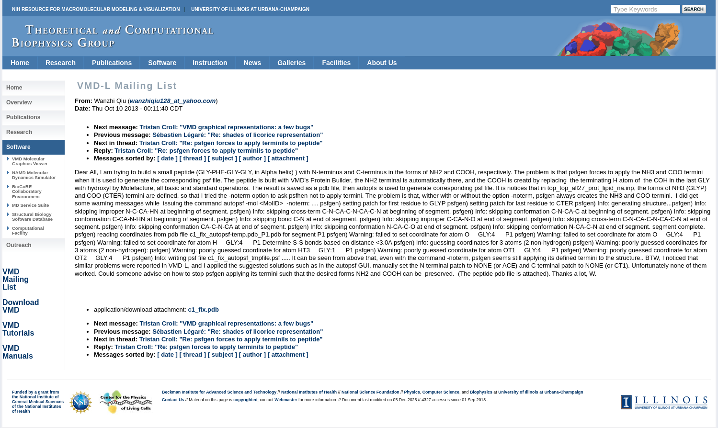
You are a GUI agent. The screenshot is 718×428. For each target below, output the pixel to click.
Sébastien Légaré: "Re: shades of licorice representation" (237, 134)
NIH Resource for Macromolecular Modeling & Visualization (96, 9)
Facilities (336, 63)
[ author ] (252, 158)
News (253, 63)
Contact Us (173, 399)
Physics (412, 392)
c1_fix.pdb (203, 309)
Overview (19, 102)
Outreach (19, 245)
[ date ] (167, 158)
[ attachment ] (288, 158)
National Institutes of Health (309, 392)
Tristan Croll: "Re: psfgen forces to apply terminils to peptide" (231, 142)
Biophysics (481, 392)
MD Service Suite (30, 205)
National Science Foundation (370, 392)
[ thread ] (192, 158)
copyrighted (245, 399)
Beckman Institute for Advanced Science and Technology (219, 392)
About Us (382, 63)
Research (61, 63)
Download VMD (20, 306)
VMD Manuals (17, 352)
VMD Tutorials (18, 329)
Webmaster (285, 399)
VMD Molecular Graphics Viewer (29, 161)
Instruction (210, 63)
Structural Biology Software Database (32, 217)
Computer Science (440, 392)
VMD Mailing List (15, 279)
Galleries (291, 63)
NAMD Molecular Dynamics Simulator (34, 175)
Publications (112, 63)
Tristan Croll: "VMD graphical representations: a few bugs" (226, 127)
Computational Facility (28, 230)
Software (162, 63)
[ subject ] (222, 158)
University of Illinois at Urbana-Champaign (250, 9)
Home (20, 63)
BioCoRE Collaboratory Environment (27, 191)
